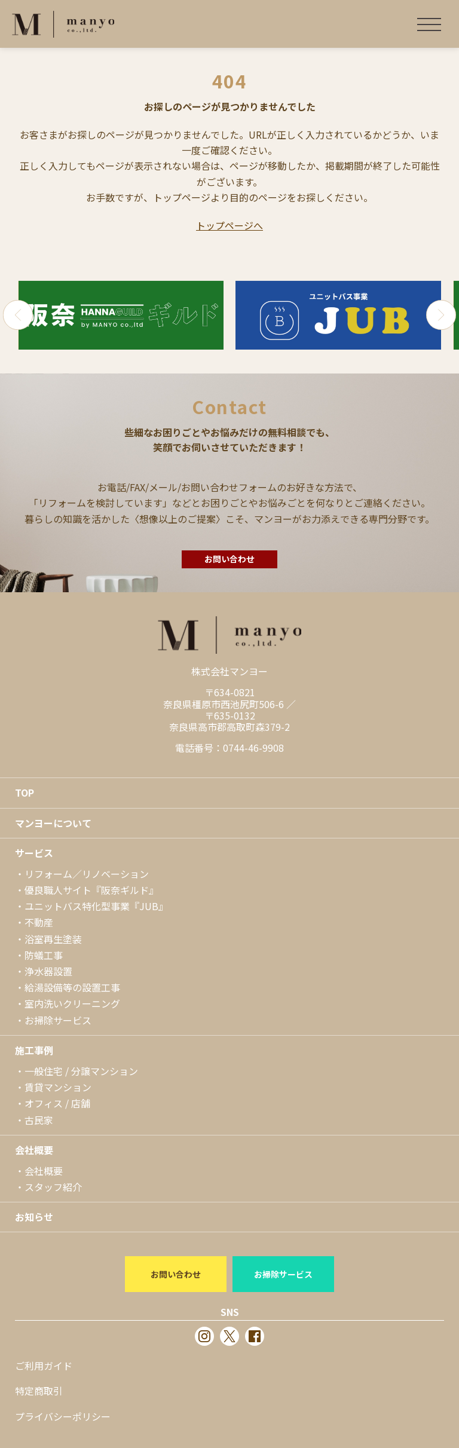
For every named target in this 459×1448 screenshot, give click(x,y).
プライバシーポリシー (63, 1416)
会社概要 (34, 1150)
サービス (34, 853)
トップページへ (229, 225)
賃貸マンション (58, 1087)
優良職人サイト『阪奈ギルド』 (91, 890)
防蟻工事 (44, 955)
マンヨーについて (53, 823)
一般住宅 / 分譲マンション (81, 1071)
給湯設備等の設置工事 (72, 987)
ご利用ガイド (43, 1365)
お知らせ (34, 1217)
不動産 (39, 922)
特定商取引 (39, 1390)
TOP (24, 792)
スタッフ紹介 (53, 1187)
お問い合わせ (229, 559)
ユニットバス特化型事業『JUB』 (96, 906)
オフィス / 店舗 (57, 1103)
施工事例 (34, 1050)
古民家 (39, 1120)
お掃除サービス (58, 1020)
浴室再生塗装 (53, 939)
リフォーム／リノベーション (87, 874)
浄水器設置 (48, 971)
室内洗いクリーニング (72, 1003)
